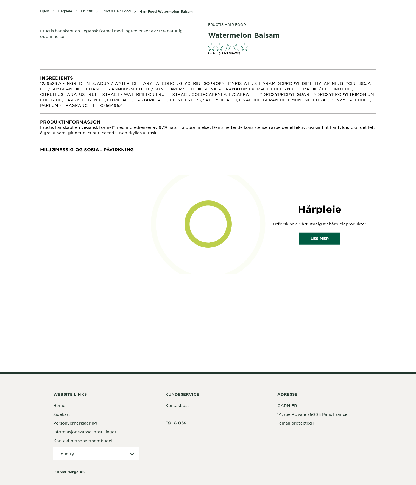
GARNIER (287, 405)
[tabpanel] (208, 91)
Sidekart (61, 414)
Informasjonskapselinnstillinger (84, 431)
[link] (292, 50)
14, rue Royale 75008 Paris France (312, 414)
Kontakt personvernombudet (83, 440)
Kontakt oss (177, 405)
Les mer (320, 238)
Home (59, 405)
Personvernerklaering (75, 422)
